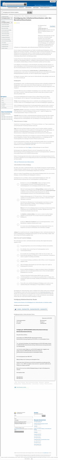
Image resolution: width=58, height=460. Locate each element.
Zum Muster (52, 26)
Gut (18, 22)
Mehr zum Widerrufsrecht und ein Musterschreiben (24, 161)
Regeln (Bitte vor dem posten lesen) (7, 116)
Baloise (23, 15)
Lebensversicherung (35, 383)
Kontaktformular (45, 452)
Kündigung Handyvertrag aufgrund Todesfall (41, 423)
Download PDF (43, 309)
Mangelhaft (14, 22)
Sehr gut (19, 22)
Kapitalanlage (47, 382)
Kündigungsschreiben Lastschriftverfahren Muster (41, 439)
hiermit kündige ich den (37, 444)
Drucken (19, 309)
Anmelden (53, 1)
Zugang (30, 147)
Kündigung (35, 432)
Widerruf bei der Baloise (48, 383)
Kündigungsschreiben (17, 15)
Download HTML (25, 309)
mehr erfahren (27, 458)
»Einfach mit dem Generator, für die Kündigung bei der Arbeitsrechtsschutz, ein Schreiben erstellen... (33, 302)
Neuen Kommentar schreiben (21, 387)
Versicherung (41, 383)
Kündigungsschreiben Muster (26, 383)
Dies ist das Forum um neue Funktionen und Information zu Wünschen (6, 114)
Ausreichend (15, 22)
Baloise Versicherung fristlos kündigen (32, 382)
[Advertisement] (6, 72)
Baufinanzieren (41, 382)
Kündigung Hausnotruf (37, 434)
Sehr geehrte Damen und (38, 421)
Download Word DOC (34, 309)
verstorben (35, 426)
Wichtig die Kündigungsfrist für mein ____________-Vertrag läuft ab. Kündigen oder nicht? (23, 424)
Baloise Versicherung (21, 382)
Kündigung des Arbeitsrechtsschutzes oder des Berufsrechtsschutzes (36, 15)
